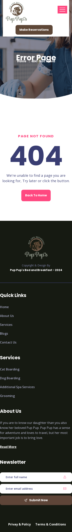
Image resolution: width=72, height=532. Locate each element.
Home (21, 60)
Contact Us (8, 342)
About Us (7, 316)
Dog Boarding (10, 378)
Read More (8, 447)
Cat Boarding (9, 369)
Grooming (7, 396)
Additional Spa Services (17, 387)
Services (6, 325)
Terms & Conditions (50, 524)
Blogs (4, 333)
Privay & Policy (19, 524)
